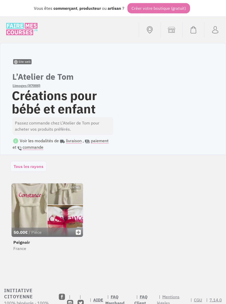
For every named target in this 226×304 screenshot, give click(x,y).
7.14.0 (216, 299)
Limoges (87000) (26, 85)
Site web (22, 62)
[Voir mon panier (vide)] (193, 30)
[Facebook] (62, 296)
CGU (198, 299)
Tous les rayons (28, 166)
